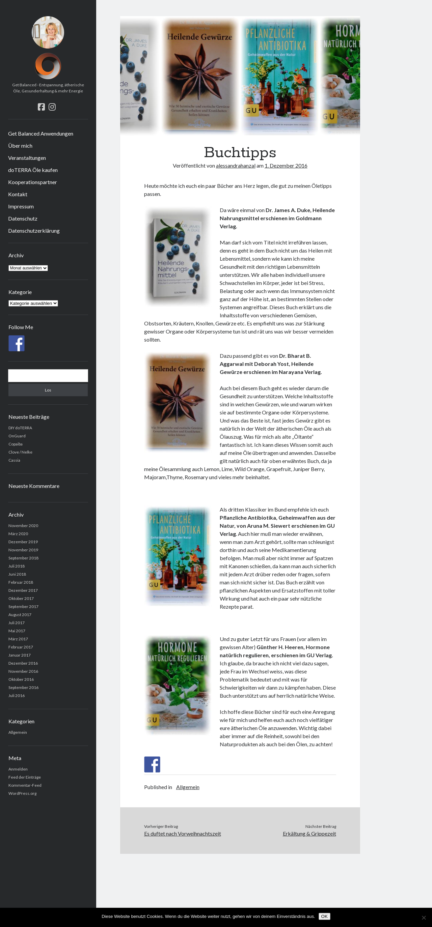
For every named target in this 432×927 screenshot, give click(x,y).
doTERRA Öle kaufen (33, 170)
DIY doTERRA (20, 427)
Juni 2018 (17, 574)
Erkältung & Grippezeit (309, 833)
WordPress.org (22, 793)
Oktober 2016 (21, 679)
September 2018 (23, 557)
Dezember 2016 (23, 663)
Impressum (21, 206)
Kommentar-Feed (25, 785)
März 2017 (18, 638)
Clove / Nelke (20, 452)
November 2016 (23, 671)
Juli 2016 (16, 695)
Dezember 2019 (23, 541)
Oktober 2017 (21, 598)
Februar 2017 (20, 646)
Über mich (20, 145)
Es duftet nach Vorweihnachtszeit (182, 833)
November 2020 (23, 525)
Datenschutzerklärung (34, 230)
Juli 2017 (16, 622)
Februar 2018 (20, 582)
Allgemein (17, 732)
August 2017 (19, 614)
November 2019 (23, 549)
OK (324, 916)
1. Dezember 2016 (286, 165)
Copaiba (15, 443)
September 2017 (23, 606)
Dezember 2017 (23, 590)
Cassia (14, 460)
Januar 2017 (19, 655)
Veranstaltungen (27, 157)
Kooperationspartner (32, 182)
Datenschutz (22, 218)
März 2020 (18, 533)
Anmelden (18, 769)
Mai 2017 (16, 630)
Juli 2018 (16, 566)
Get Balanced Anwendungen (40, 133)
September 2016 (23, 687)
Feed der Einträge (24, 777)
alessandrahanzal (235, 165)
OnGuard (17, 435)
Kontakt (17, 194)
